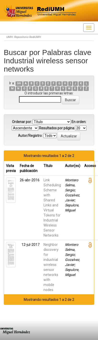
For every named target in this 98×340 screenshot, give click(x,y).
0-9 (19, 83)
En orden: (79, 122)
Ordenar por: (22, 122)
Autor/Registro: (30, 136)
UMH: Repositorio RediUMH (23, 37)
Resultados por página (56, 128)
